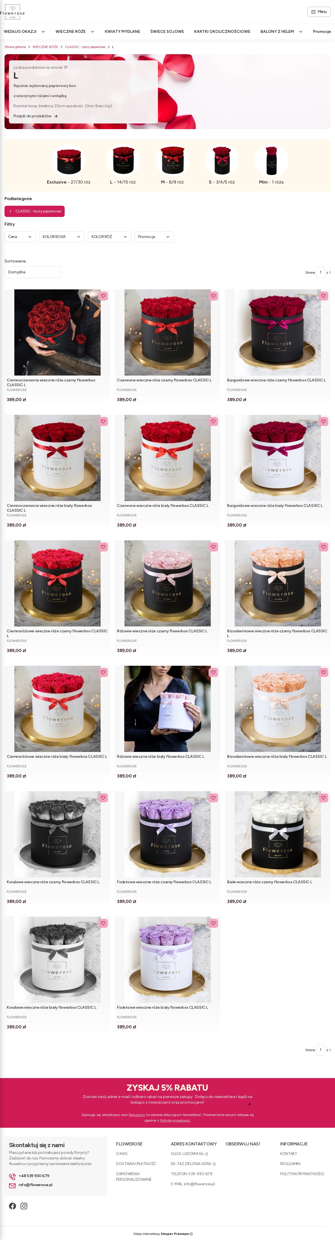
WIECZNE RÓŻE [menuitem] (75, 31)
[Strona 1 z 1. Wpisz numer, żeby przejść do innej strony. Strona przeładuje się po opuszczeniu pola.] (320, 272)
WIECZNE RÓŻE (45, 47)
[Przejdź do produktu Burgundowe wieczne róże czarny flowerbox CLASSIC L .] (278, 332)
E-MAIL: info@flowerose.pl (193, 1184)
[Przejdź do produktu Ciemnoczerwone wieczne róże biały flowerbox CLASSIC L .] (57, 458)
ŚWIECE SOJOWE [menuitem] (167, 31)
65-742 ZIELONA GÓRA (191, 1163)
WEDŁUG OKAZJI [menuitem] (25, 31)
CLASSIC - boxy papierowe (85, 47)
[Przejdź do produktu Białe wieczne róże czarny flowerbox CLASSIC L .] (278, 834)
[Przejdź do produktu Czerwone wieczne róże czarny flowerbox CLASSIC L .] (167, 332)
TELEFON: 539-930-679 (191, 1174)
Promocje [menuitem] (322, 31)
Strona (310, 272)
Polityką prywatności (175, 1120)
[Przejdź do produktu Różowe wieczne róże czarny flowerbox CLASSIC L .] (167, 583)
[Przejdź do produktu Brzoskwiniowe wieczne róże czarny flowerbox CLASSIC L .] (278, 583)
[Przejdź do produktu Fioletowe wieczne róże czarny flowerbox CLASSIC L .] (167, 834)
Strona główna (15, 47)
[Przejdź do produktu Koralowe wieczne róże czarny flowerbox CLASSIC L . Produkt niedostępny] (57, 834)
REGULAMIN (290, 1163)
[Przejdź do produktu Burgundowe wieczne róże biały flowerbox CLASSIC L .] (278, 458)
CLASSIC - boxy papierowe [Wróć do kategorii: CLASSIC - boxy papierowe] (34, 211)
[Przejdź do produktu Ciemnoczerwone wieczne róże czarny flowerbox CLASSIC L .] (57, 332)
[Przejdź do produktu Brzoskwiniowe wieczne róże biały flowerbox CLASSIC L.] (278, 709)
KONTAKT (288, 1153)
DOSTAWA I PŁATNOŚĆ (136, 1163)
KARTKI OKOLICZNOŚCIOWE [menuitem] (222, 31)
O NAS (121, 1153)
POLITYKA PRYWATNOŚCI (302, 1174)
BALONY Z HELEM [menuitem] (282, 31)
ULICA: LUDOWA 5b (187, 1153)
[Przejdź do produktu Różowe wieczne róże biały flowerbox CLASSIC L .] (167, 709)
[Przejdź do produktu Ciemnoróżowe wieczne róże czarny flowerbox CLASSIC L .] (57, 583)
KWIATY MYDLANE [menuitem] (122, 31)
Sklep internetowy (161, 1234)
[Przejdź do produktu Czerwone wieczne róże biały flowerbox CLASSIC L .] (167, 458)
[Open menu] (319, 12)
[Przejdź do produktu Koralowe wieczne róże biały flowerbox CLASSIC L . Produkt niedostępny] (57, 960)
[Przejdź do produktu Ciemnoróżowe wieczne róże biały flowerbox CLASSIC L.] (57, 709)
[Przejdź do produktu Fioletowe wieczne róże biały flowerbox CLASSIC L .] (167, 960)
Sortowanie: (15, 261)
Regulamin (137, 1115)
